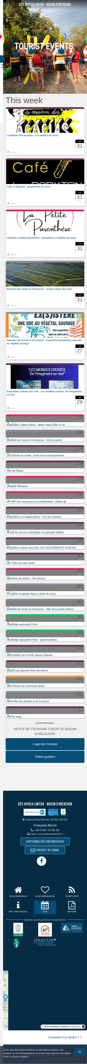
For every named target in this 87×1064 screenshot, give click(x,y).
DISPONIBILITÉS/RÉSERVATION (48, 842)
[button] (48, 131)
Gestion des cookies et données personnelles (22, 1060)
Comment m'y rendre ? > (65, 1038)
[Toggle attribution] (83, 1027)
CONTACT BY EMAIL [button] (48, 850)
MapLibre (76, 1027)
